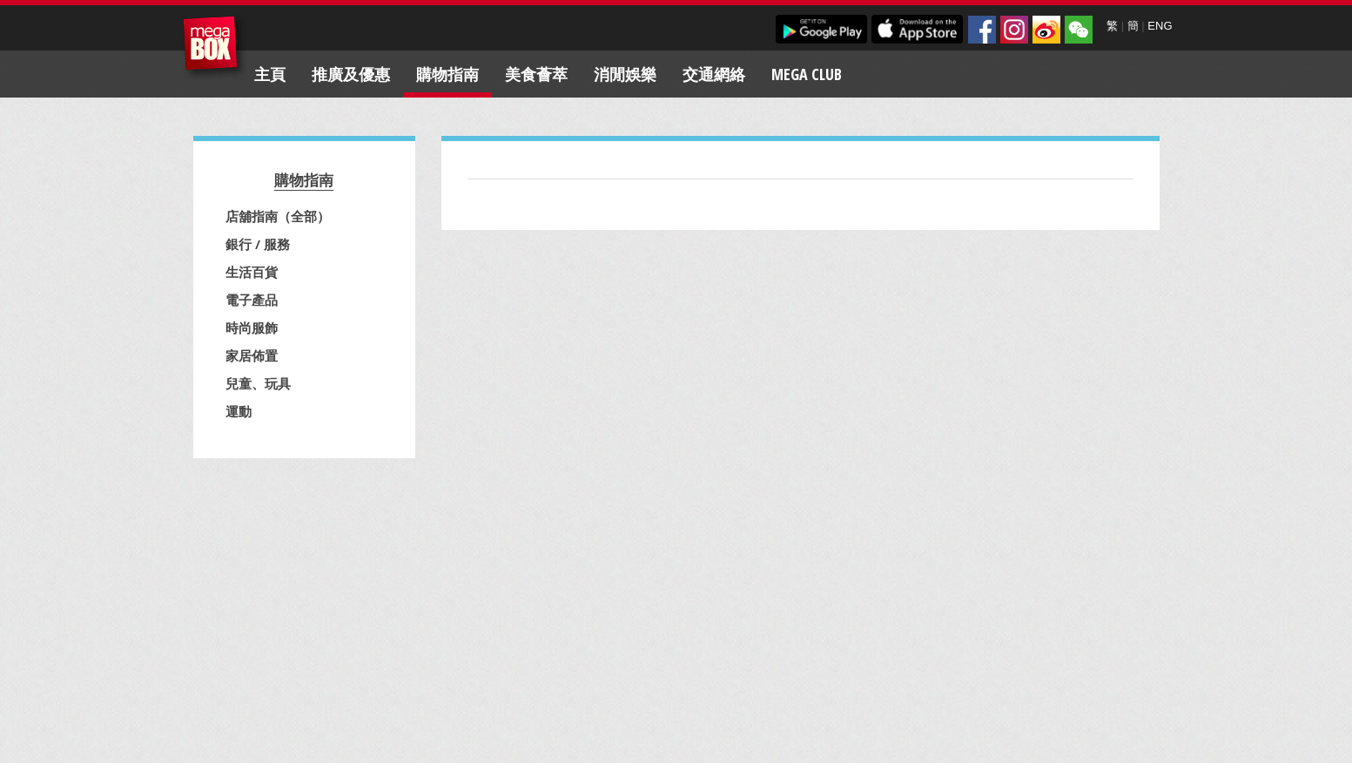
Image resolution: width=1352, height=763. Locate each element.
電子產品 (251, 299)
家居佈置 (251, 355)
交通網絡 (714, 74)
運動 (238, 411)
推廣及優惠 (351, 74)
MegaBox (214, 47)
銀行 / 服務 (257, 244)
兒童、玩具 (258, 383)
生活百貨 (251, 271)
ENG (1159, 25)
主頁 (270, 74)
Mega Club (806, 74)
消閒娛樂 (625, 74)
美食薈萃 (536, 74)
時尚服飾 (251, 327)
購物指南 (447, 74)
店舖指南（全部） (277, 216)
